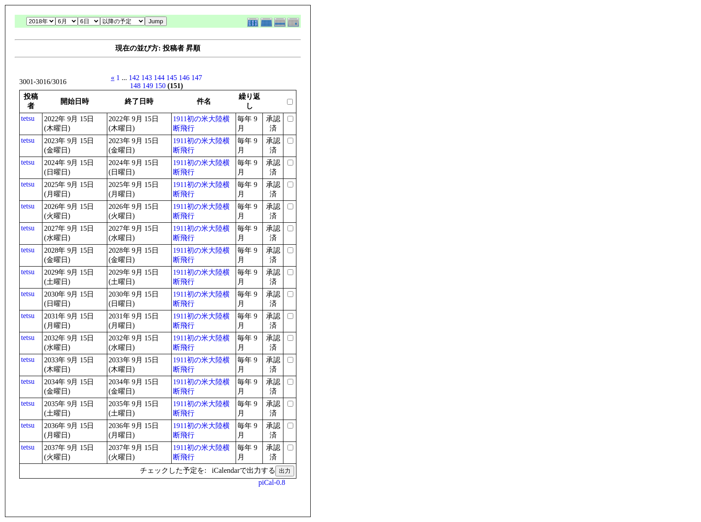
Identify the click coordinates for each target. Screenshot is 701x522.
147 (196, 77)
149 (148, 85)
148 (135, 85)
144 (159, 77)
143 (146, 77)
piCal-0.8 (271, 482)
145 (171, 77)
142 (134, 77)
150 (160, 85)
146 (184, 77)
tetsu (27, 118)
